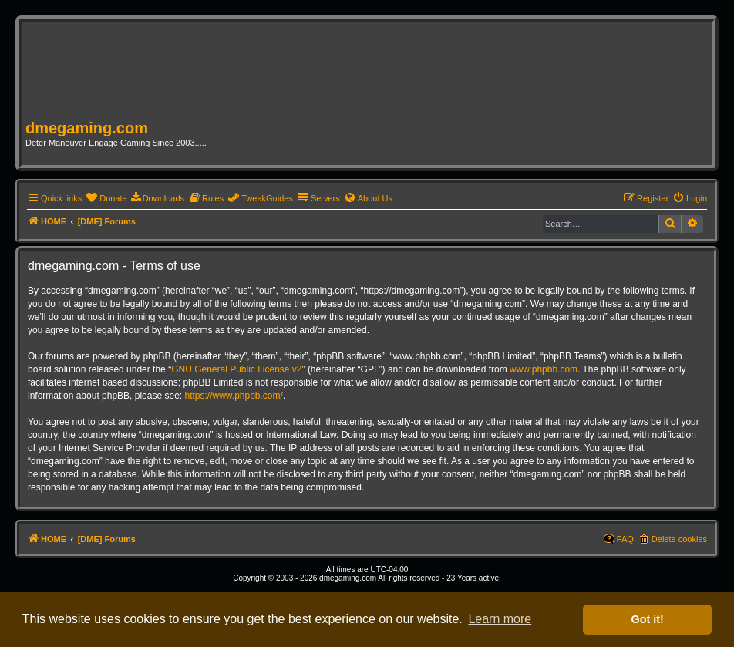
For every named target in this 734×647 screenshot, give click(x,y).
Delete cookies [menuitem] (679, 539)
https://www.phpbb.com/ (233, 395)
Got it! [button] (647, 619)
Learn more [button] (499, 618)
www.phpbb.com (543, 369)
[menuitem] (106, 198)
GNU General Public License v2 (236, 369)
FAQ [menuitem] (625, 539)
